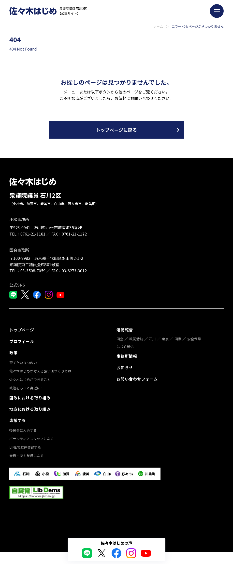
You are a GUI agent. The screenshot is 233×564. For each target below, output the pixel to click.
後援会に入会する (23, 428)
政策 (13, 351)
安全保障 (194, 338)
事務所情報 (126, 355)
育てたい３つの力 (23, 361)
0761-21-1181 (32, 234)
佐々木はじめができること (30, 378)
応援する (17, 418)
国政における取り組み (30, 396)
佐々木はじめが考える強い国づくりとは (40, 369)
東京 (165, 338)
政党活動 (136, 338)
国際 (178, 338)
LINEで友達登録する (25, 445)
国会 (119, 338)
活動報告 (124, 330)
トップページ (21, 330)
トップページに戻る (116, 130)
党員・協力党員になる (26, 453)
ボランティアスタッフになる (31, 436)
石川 (152, 338)
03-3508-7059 (32, 271)
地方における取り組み (30, 407)
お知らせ (124, 366)
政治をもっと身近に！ (26, 386)
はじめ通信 (125, 345)
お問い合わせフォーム (137, 377)
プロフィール (21, 341)
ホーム (158, 26)
